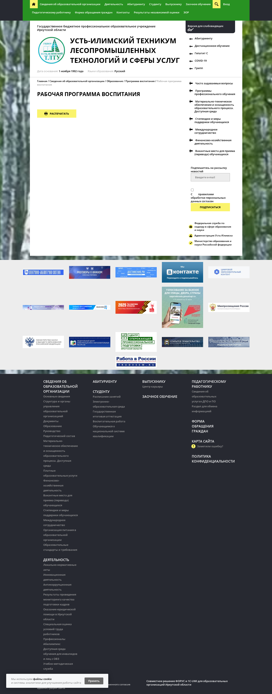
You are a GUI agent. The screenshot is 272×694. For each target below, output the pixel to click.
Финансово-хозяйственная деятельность (212, 141)
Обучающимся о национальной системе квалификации (109, 431)
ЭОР (186, 12)
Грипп (199, 68)
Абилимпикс (51, 644)
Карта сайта (203, 441)
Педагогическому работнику (51, 12)
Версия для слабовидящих (205, 26)
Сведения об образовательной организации (70, 4)
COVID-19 (201, 60)
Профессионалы (54, 639)
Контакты (123, 12)
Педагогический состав (59, 436)
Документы (51, 421)
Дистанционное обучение (212, 46)
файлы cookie (42, 679)
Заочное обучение (198, 4)
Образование (115, 81)
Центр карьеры (152, 386)
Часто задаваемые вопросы (214, 83)
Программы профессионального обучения (214, 92)
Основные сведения (56, 396)
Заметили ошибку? (210, 446)
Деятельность (114, 4)
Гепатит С (201, 53)
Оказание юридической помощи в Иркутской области (59, 614)
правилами (206, 194)
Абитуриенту (136, 4)
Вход (226, 4)
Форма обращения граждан (93, 12)
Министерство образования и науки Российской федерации (213, 243)
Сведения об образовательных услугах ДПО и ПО (204, 396)
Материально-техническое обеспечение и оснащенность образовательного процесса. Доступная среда (214, 106)
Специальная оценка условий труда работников (57, 629)
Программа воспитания (140, 81)
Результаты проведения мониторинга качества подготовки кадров (59, 599)
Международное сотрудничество (205, 131)
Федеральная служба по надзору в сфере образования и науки (212, 227)
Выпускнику (173, 4)
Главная (42, 81)
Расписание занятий (107, 396)
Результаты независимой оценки (156, 12)
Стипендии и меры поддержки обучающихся (211, 120)
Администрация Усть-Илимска (213, 235)
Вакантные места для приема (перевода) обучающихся (214, 152)
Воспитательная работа (109, 421)
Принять (94, 680)
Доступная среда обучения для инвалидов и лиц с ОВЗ (60, 654)
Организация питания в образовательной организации (59, 535)
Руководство (51, 431)
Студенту (155, 4)
